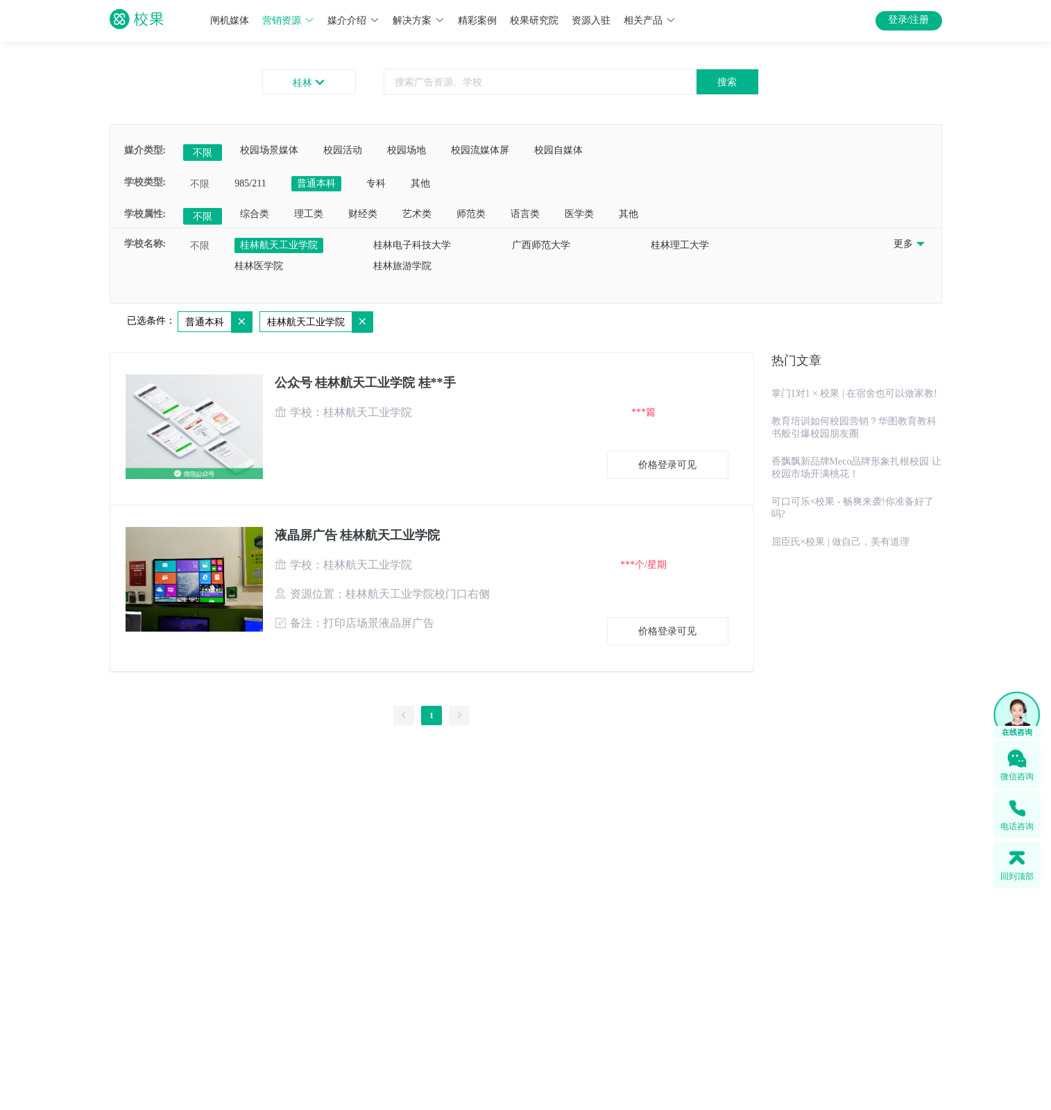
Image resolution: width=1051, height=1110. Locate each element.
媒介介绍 (353, 20)
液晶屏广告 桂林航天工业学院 (358, 535)
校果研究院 (534, 20)
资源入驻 (591, 20)
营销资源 (288, 20)
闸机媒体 (229, 20)
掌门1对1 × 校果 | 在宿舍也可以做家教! (854, 393)
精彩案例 (477, 20)
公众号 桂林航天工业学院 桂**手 (365, 383)
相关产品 (650, 20)
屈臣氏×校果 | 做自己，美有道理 (840, 542)
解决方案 (419, 20)
